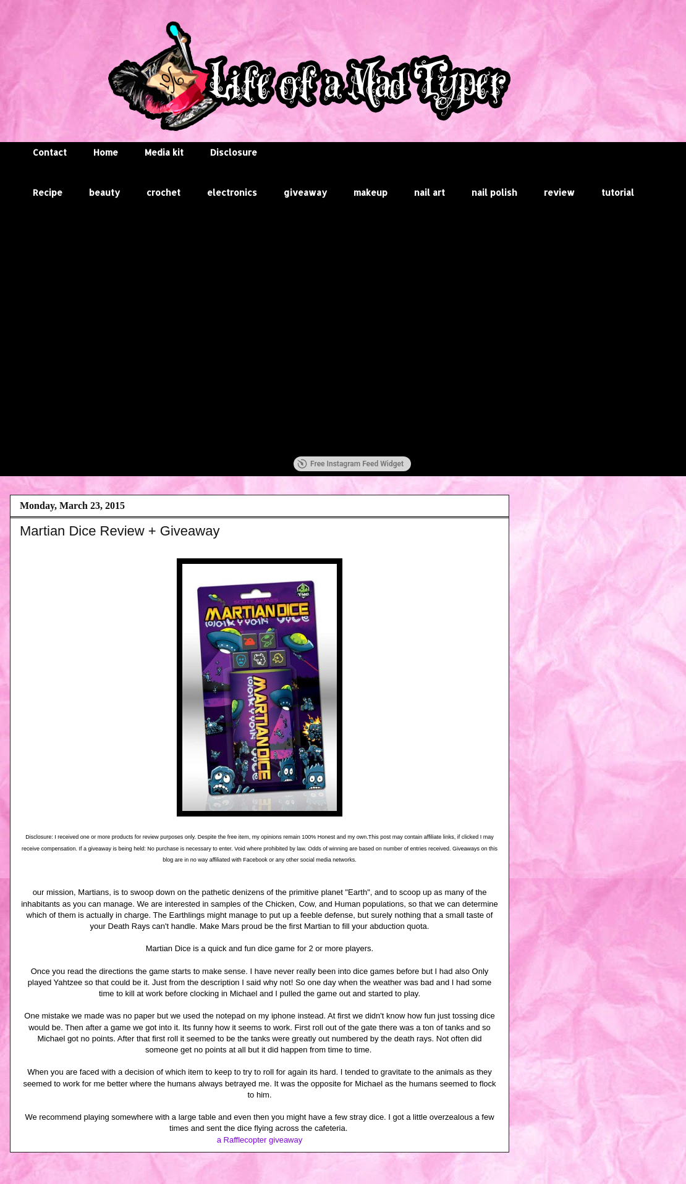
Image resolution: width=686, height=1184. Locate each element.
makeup (370, 192)
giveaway (305, 192)
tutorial (617, 192)
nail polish (494, 192)
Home (105, 152)
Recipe (47, 192)
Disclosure (233, 152)
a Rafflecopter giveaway (260, 1139)
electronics (232, 192)
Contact (50, 152)
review (559, 192)
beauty (104, 192)
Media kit (164, 152)
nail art (429, 192)
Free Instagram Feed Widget (350, 464)
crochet (163, 192)
